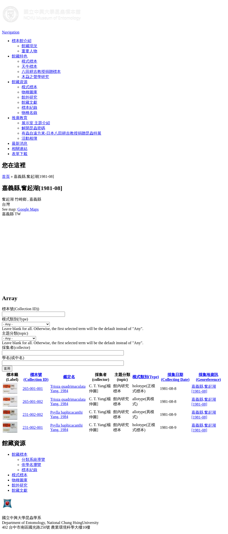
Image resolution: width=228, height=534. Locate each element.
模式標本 (29, 61)
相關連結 (19, 149)
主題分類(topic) (15, 333)
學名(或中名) (13, 358)
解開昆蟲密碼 (33, 128)
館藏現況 (29, 46)
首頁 (6, 176)
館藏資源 (19, 82)
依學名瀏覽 (31, 465)
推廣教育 (19, 118)
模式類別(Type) (15, 319)
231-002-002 (33, 414)
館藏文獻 (29, 102)
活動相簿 (29, 138)
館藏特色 (19, 56)
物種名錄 (29, 113)
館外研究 (29, 97)
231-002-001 (33, 427)
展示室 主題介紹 (36, 123)
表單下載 (19, 154)
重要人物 (29, 51)
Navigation (10, 32)
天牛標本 (29, 66)
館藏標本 (19, 454)
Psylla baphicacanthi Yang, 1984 (66, 414)
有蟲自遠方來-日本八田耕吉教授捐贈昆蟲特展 (61, 133)
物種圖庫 (29, 92)
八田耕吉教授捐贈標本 (41, 71)
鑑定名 (69, 377)
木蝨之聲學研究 (35, 77)
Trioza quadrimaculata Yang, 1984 (68, 388)
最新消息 (19, 143)
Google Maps (28, 209)
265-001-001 (33, 388)
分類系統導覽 (33, 459)
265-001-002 (33, 401)
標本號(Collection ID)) (20, 309)
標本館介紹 (21, 41)
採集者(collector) (16, 347)
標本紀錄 (29, 107)
